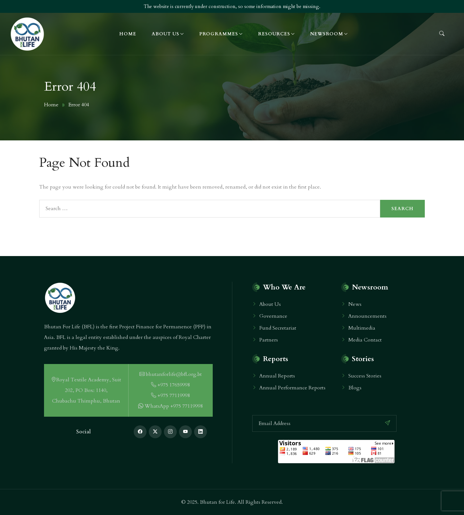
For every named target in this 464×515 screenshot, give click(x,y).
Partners (268, 339)
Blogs (354, 387)
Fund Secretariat (277, 328)
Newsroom (326, 34)
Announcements (367, 316)
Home (127, 34)
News (354, 304)
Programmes (218, 34)
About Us (165, 34)
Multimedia (361, 328)
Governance (273, 316)
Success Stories (364, 375)
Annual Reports (277, 375)
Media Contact (365, 339)
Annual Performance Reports (292, 387)
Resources (274, 34)
